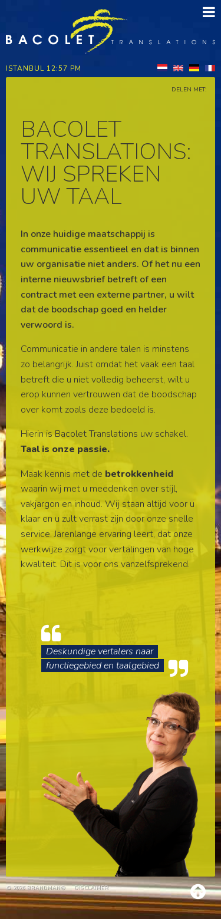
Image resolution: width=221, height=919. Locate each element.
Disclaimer (91, 887)
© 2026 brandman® (35, 887)
